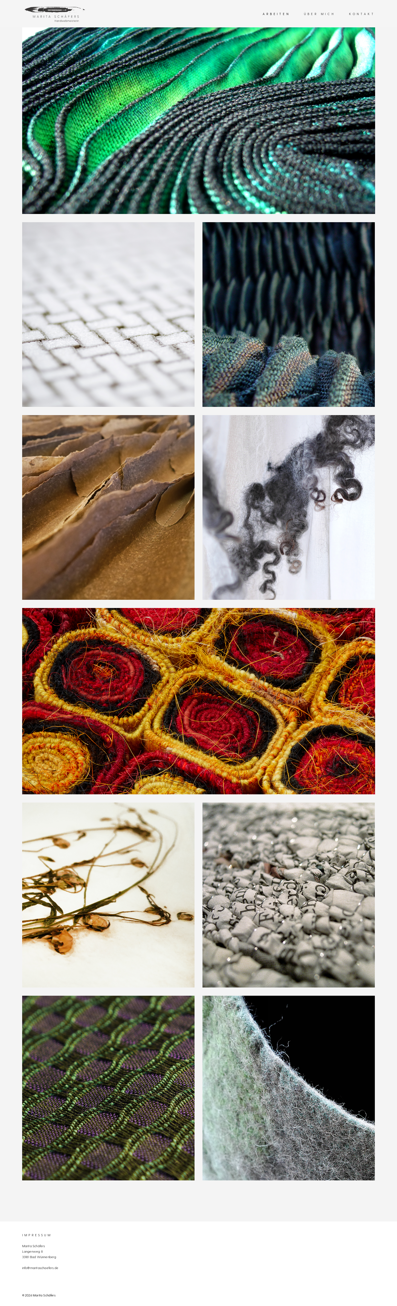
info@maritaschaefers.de (40, 1268)
